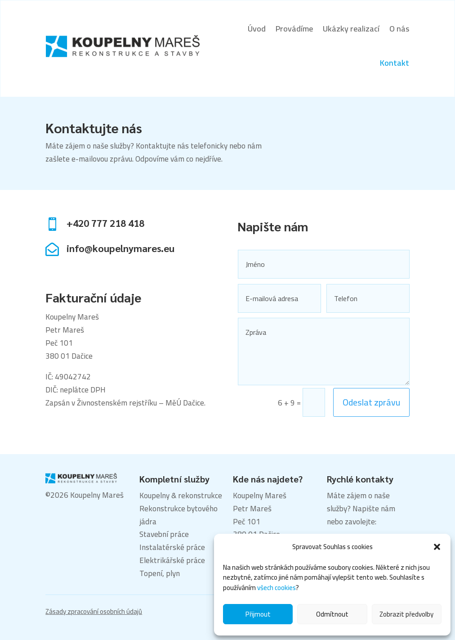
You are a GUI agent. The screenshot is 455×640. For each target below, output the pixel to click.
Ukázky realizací (351, 28)
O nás (399, 28)
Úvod (257, 28)
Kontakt (394, 62)
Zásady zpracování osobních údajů (93, 611)
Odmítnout (332, 614)
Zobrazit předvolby (406, 614)
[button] (437, 546)
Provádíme (294, 28)
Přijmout (258, 614)
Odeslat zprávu (371, 402)
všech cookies (276, 587)
